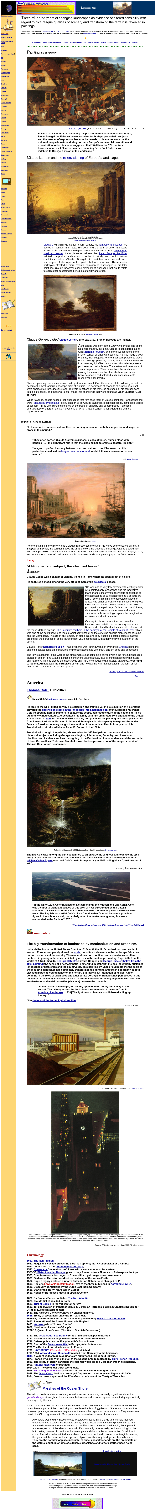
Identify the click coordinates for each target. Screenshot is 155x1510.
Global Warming (6, 151)
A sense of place (6, 37)
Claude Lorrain (69, 42)
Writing (3, 296)
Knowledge (4, 166)
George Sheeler (93, 42)
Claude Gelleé (47, 31)
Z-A (2, 330)
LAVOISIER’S (41, 1350)
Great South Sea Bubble (53, 1335)
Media (3, 174)
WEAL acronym (6, 292)
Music (3, 192)
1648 (29, 1315)
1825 (48, 718)
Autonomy (4, 69)
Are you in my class (7, 54)
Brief (2, 80)
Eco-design (5, 125)
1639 (93, 541)
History (3, 159)
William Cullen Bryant (40, 860)
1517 (29, 1260)
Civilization (4, 95)
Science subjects (6, 233)
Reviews (4, 226)
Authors (3, 65)
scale (77, 952)
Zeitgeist (4, 317)
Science (3, 230)
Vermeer (39, 1324)
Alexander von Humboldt (55, 1353)
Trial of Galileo (42, 1304)
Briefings (4, 84)
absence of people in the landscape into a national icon (75, 709)
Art (2, 58)
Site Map (4, 237)
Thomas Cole (63, 31)
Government (5, 155)
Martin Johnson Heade (109, 42)
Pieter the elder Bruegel (51, 1272)
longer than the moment (75, 451)
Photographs (5, 207)
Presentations (5, 215)
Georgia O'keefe (89, 33)
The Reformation (44, 1260)
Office (3, 203)
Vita (2, 285)
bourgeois (100, 582)
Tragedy (3, 274)
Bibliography (5, 73)
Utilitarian (4, 277)
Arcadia (123, 646)
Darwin (3, 110)
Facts (3, 136)
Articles (3, 61)
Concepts (4, 99)
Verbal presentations (8, 281)
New (2, 200)
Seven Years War (58, 1344)
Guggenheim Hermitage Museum (85, 240)
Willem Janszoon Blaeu (111, 1318)
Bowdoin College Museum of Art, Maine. (115, 1479)
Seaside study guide (112, 1451)
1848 (29, 1356)
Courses (4, 106)
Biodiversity (5, 76)
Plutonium (4, 211)
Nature (3, 196)
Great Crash (46, 1373)
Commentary (125, 42)
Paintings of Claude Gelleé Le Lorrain (126, 671)
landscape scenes (56, 699)
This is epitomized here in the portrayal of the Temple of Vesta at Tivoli (95, 630)
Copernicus (41, 1269)
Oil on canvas (110, 850)
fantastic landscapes (110, 244)
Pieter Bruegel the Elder (52, 42)
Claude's (48, 244)
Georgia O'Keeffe (67, 961)
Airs (2, 46)
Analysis (4, 50)
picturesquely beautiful (46, 402)
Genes (3, 144)
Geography (4, 147)
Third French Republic (125, 1359)
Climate (3, 91)
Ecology (4, 129)
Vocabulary (4, 289)
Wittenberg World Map (70, 1266)
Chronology (37, 42)
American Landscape (50, 992)
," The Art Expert (108, 925)
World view (4, 313)
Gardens (4, 140)
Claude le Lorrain (92, 334)
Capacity (4, 88)
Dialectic (4, 121)
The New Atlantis (78, 1298)
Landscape (4, 170)
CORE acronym (6, 102)
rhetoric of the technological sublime (54, 1000)
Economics (4, 132)
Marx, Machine (132, 459)
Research (4, 222)
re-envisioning (73, 158)
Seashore (135, 42)
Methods (4, 188)
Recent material (6, 218)
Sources (4, 241)
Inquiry (3, 162)
